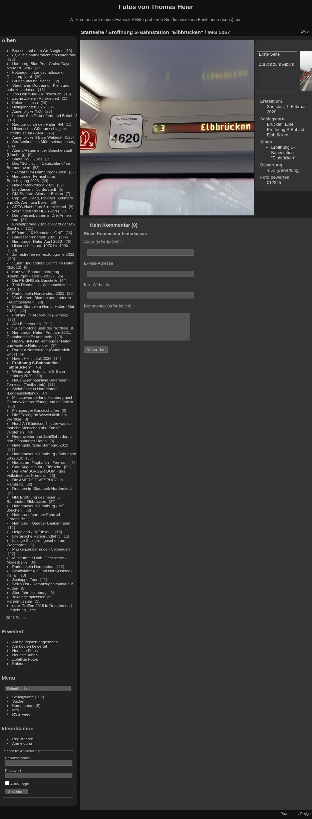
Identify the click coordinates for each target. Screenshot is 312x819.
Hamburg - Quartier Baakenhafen (41, 523)
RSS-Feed (21, 714)
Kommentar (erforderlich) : (109, 305)
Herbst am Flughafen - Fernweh (40, 462)
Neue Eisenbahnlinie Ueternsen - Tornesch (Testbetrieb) (38, 382)
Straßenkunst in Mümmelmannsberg (44, 141)
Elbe (289, 124)
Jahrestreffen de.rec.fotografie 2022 (43, 254)
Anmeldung (22, 743)
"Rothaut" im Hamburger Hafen (39, 172)
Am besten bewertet (29, 646)
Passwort (13, 770)
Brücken (275, 124)
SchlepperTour (25, 579)
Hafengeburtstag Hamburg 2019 (40, 445)
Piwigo (305, 814)
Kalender (20, 663)
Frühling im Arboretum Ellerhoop (40, 315)
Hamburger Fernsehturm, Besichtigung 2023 (31, 178)
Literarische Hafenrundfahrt (36, 536)
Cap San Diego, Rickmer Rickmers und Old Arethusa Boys (40, 200)
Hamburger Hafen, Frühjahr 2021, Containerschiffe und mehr (39, 334)
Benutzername (18, 758)
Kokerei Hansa (25, 102)
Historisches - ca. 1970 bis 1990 (40, 245)
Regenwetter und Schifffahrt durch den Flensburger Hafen (39, 438)
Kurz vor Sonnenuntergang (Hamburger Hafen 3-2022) (33, 273)
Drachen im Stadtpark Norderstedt (42, 488)
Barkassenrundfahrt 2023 (34, 237)
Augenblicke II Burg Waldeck (37, 137)
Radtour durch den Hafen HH (37, 124)
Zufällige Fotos (25, 659)
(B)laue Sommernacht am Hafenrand (44, 55)
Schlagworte (23, 697)
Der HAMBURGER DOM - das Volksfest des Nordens (36, 473)
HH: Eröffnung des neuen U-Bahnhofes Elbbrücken (34, 499)
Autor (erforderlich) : (103, 241)
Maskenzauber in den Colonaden (41, 549)
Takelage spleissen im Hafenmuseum (29, 599)
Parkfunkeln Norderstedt (33, 566)
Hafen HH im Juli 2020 (32, 358)
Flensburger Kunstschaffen (35, 410)
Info (15, 710)
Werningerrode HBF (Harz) (35, 211)
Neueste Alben (25, 655)
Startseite (92, 32)
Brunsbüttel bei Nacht (31, 81)
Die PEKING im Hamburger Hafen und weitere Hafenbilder (39, 343)
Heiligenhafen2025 (28, 107)
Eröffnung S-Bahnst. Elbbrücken (286, 132)
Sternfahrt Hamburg (29, 592)
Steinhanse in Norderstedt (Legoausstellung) (32, 390)
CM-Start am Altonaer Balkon (37, 193)
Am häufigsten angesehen (35, 642)
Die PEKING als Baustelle (34, 280)
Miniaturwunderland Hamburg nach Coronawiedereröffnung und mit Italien (40, 399)
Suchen (19, 701)
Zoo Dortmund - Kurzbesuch (37, 94)
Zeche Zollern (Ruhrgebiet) (35, 98)
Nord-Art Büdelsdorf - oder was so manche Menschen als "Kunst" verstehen (39, 427)
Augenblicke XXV (27, 111)
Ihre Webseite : (98, 284)
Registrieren (22, 739)
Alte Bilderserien (26, 323)
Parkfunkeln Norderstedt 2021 (38, 293)
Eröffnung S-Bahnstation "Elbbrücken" (155, 32)
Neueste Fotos (25, 650)
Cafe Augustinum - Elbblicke (36, 467)
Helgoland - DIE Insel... (32, 532)
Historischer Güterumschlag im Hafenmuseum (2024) (36, 130)
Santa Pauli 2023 (27, 159)
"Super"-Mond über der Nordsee (40, 328)
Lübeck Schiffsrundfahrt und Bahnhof (44, 115)
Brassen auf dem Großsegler (37, 50)
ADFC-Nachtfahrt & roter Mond (39, 206)
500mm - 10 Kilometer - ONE (37, 232)
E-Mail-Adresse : (100, 263)
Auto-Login (17, 784)
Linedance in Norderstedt (34, 189)
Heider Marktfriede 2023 (33, 185)
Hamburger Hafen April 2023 (37, 241)
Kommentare (23, 705)
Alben (9, 40)
